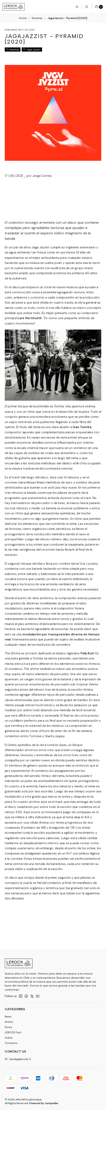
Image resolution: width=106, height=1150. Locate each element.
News (8, 1016)
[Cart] (99, 7)
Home (23, 18)
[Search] (86, 7)
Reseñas (37, 18)
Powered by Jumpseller (43, 1103)
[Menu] (77, 7)
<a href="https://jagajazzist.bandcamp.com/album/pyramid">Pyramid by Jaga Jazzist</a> (33, 176)
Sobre (9, 1037)
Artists (9, 1022)
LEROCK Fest (13, 1032)
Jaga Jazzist (31, 49)
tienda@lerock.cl (18, 1059)
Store (8, 1027)
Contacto (11, 1043)
